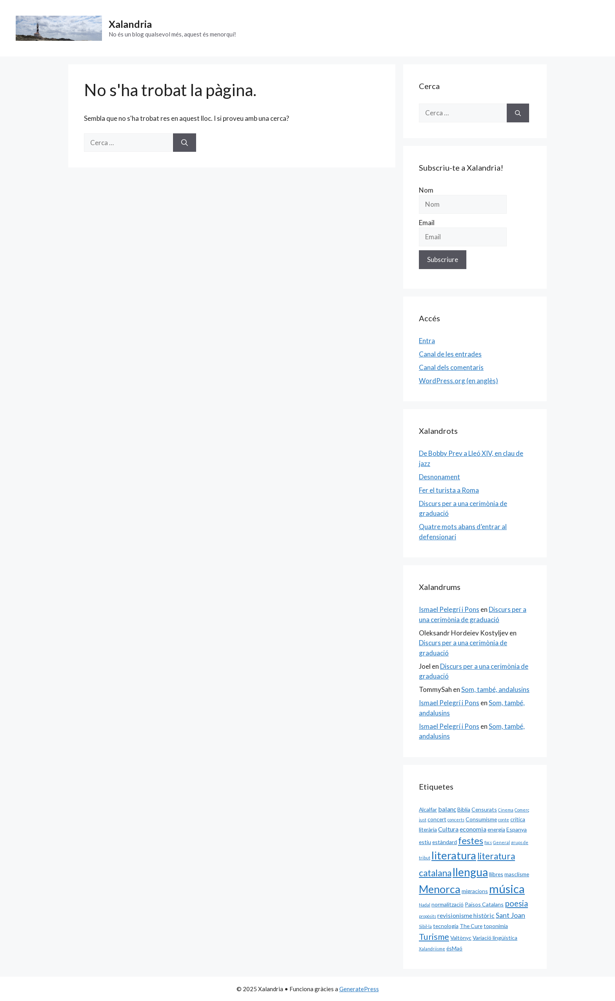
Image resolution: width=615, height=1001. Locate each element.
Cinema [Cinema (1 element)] (505, 809)
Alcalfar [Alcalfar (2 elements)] (428, 809)
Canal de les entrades (450, 354)
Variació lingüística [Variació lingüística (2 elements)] (495, 937)
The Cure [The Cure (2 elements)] (471, 926)
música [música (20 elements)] (507, 888)
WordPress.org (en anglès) (458, 381)
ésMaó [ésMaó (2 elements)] (454, 948)
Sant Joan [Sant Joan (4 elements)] (510, 915)
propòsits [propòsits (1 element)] (427, 916)
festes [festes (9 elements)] (470, 840)
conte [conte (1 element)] (503, 819)
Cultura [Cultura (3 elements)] (448, 829)
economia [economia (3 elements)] (473, 829)
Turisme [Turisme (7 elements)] (434, 937)
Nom (426, 190)
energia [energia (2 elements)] (496, 829)
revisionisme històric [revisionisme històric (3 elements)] (466, 915)
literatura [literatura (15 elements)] (453, 855)
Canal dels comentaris (451, 367)
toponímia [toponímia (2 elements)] (496, 926)
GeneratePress (359, 988)
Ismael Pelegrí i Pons (449, 609)
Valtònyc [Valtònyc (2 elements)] (460, 937)
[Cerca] (184, 142)
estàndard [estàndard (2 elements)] (444, 842)
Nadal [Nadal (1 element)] (424, 904)
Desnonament (439, 477)
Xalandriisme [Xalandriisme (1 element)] (432, 948)
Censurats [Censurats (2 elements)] (484, 809)
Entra (427, 341)
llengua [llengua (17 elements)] (470, 872)
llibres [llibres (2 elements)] (496, 874)
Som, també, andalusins (495, 689)
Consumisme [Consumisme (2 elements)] (481, 819)
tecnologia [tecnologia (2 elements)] (446, 926)
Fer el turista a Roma (449, 490)
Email (427, 222)
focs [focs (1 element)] (488, 842)
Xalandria (130, 24)
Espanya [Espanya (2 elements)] (516, 829)
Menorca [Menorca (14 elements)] (439, 889)
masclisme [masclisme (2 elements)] (516, 874)
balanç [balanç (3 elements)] (447, 809)
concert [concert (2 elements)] (437, 819)
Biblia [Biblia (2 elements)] (463, 809)
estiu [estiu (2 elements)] (425, 842)
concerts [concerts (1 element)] (456, 819)
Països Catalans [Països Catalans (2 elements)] (484, 904)
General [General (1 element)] (501, 842)
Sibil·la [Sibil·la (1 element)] (425, 926)
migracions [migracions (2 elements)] (475, 891)
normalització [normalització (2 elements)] (447, 904)
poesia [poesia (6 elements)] (516, 903)
